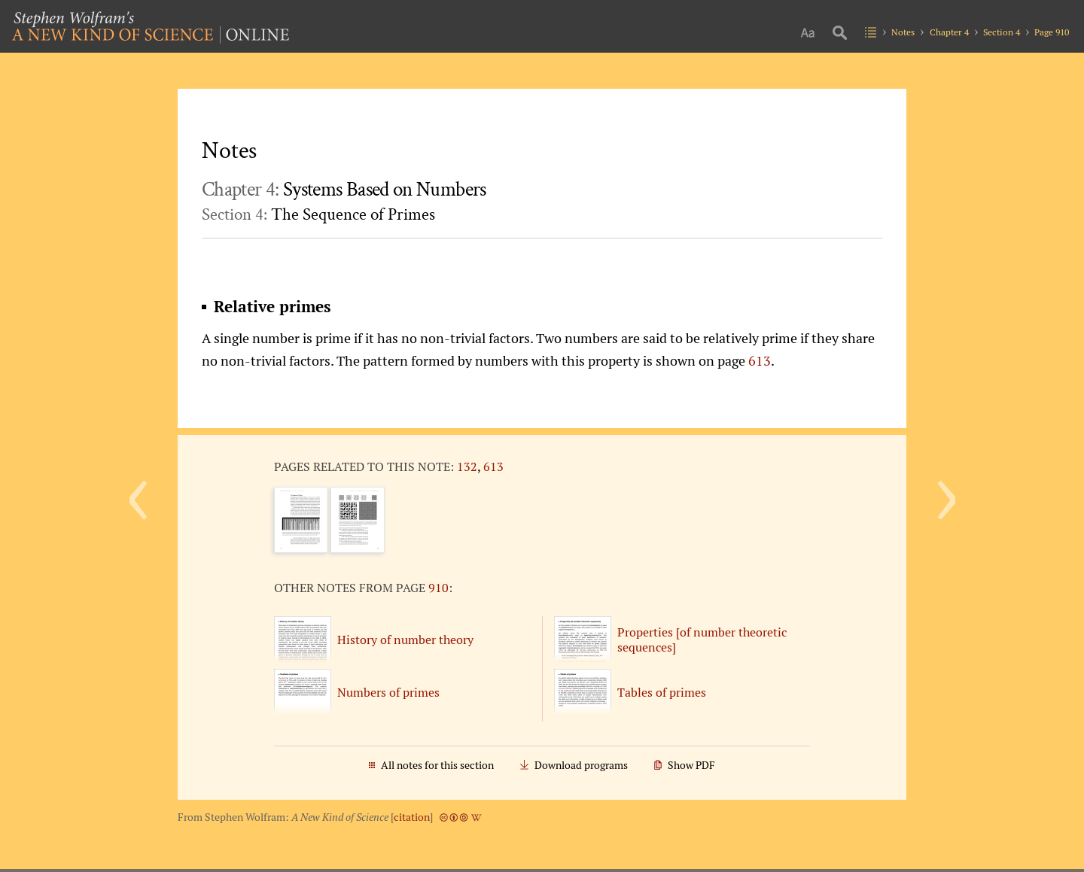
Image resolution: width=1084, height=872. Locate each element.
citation (412, 817)
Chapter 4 (949, 32)
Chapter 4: (344, 189)
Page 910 (1051, 32)
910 (438, 587)
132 (467, 466)
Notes (903, 32)
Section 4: (318, 214)
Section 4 (1001, 32)
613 (759, 360)
